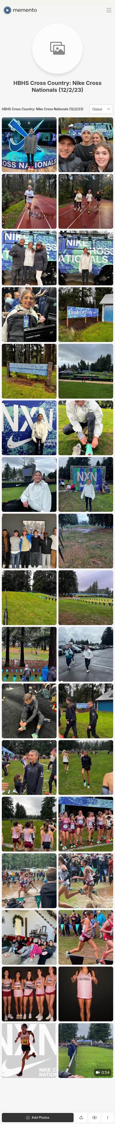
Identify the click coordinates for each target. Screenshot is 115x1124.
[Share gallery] (81, 1117)
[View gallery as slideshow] (94, 1117)
